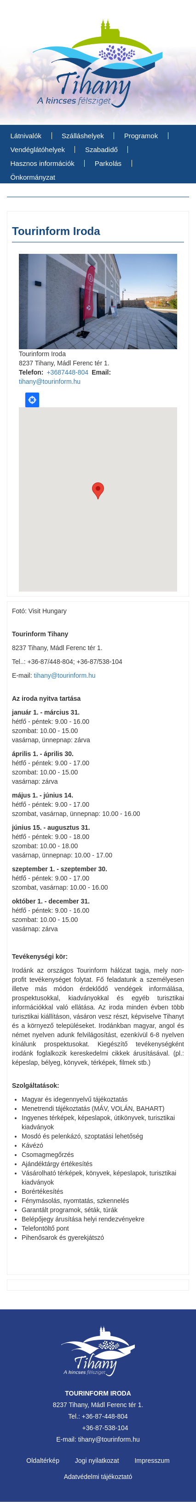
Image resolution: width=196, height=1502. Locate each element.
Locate (32, 400)
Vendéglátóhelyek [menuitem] (38, 149)
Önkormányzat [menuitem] (33, 177)
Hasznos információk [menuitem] (43, 163)
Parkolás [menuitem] (108, 163)
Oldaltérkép (42, 1460)
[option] (98, 301)
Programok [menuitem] (141, 135)
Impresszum (151, 1460)
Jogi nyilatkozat (97, 1460)
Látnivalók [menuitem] (26, 135)
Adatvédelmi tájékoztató (98, 1476)
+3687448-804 (67, 372)
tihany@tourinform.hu (50, 381)
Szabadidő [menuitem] (101, 149)
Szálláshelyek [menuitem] (83, 135)
